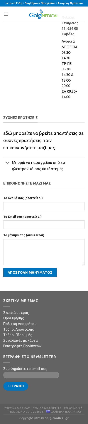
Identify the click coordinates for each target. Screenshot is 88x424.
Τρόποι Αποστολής (18, 329)
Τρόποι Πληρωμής (17, 335)
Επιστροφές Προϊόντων (22, 346)
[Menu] (5, 14)
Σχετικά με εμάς (16, 313)
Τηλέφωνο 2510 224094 (25, 411)
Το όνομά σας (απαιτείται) (23, 198)
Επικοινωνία (73, 408)
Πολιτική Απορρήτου (19, 324)
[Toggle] (7, 163)
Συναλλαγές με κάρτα (20, 340)
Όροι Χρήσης (13, 318)
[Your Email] (31, 375)
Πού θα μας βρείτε (47, 408)
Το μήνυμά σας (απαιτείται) (23, 235)
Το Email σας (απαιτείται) (22, 216)
